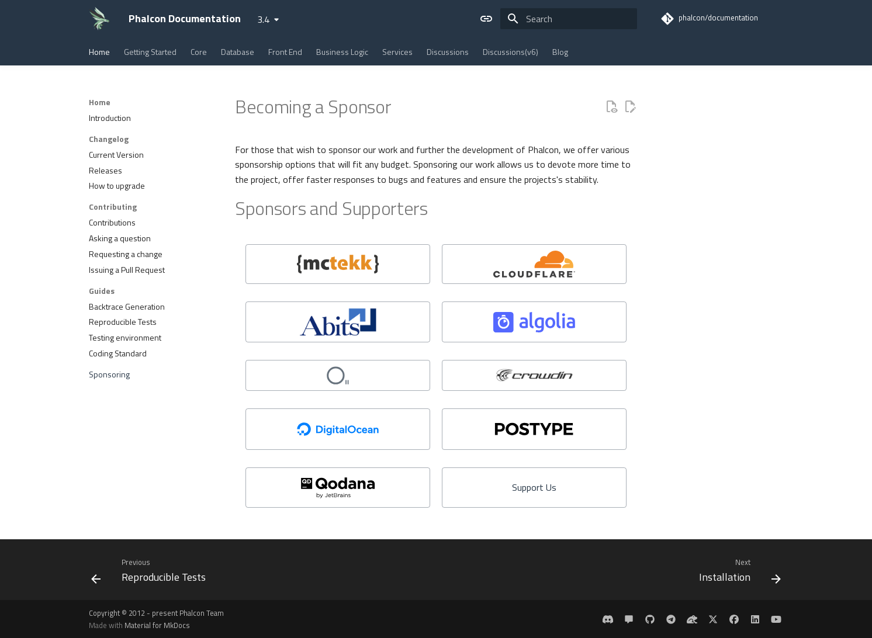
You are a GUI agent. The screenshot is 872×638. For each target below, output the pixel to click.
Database (237, 52)
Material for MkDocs (157, 625)
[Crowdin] (534, 375)
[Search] (568, 18)
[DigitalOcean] (337, 429)
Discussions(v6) (510, 52)
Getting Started (150, 52)
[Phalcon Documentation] (99, 18)
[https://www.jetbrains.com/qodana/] (337, 487)
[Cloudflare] (534, 264)
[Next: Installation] (736, 573)
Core (199, 52)
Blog (560, 52)
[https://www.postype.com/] (534, 429)
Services (397, 52)
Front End (285, 52)
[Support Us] (534, 487)
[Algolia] (534, 321)
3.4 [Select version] (263, 19)
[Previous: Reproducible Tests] (152, 573)
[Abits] (337, 321)
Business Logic (342, 52)
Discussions (448, 52)
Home (99, 52)
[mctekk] (337, 264)
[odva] (337, 375)
